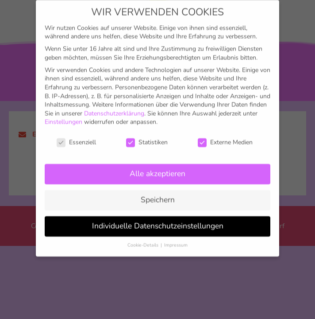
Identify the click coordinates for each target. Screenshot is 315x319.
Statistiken (147, 132)
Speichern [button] (158, 189)
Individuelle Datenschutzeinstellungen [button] (157, 215)
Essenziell (76, 132)
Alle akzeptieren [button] (157, 163)
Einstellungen (63, 112)
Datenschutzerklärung (114, 103)
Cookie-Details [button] (143, 235)
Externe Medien (225, 132)
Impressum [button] (176, 235)
